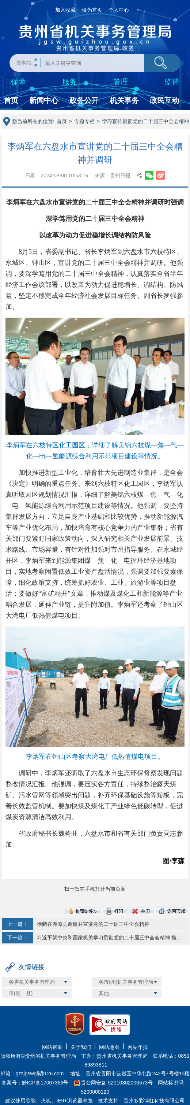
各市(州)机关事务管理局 (126, 982)
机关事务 (124, 100)
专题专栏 (84, 121)
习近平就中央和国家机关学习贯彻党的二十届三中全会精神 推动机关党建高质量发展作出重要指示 (109, 937)
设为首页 (92, 10)
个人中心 (119, 10)
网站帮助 (52, 1047)
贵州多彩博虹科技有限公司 (154, 1101)
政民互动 (164, 100)
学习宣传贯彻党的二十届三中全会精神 (145, 121)
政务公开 (84, 100)
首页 (11, 100)
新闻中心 (43, 100)
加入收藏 (65, 10)
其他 (104, 993)
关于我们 (81, 1047)
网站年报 (138, 1047)
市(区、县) (21, 993)
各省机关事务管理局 (32, 982)
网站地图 (109, 1047)
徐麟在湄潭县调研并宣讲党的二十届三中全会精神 (93, 924)
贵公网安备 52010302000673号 (117, 1083)
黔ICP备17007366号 (45, 1083)
